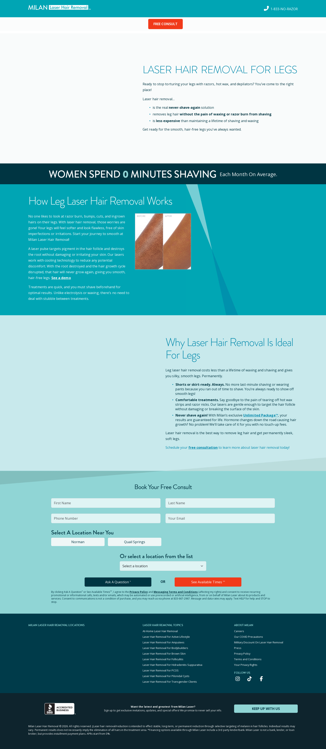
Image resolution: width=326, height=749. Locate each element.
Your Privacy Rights (245, 665)
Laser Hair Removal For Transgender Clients (170, 681)
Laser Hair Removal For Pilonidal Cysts (166, 676)
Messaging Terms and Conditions (176, 592)
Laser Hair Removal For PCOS (161, 670)
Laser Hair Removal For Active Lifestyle (166, 637)
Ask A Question (118, 582)
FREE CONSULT (165, 24)
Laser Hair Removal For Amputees (163, 642)
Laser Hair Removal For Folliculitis (163, 659)
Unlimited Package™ (260, 415)
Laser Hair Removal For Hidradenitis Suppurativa (172, 665)
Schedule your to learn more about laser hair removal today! (227, 447)
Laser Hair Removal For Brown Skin (164, 653)
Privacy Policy (139, 592)
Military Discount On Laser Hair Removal (258, 642)
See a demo (61, 278)
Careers (239, 631)
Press (237, 648)
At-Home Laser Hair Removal (160, 631)
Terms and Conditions (248, 659)
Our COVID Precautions (248, 637)
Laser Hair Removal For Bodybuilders (165, 648)
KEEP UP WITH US (266, 708)
